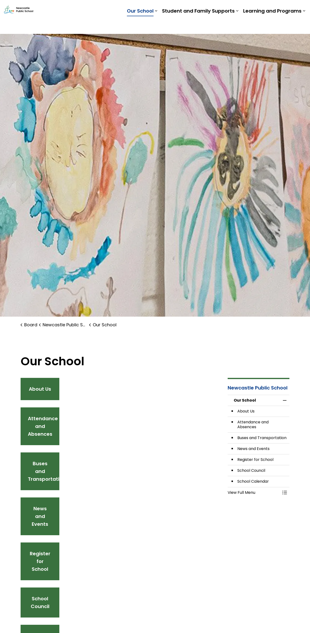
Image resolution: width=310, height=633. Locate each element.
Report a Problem (276, 8)
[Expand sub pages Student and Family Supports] (237, 25)
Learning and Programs (272, 25)
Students (234, 8)
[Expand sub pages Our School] (156, 25)
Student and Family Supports (198, 25)
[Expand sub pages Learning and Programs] (304, 25)
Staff (251, 8)
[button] (254, 492)
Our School (140, 25)
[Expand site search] (301, 8)
